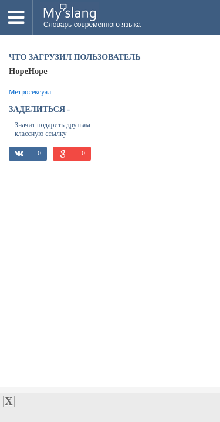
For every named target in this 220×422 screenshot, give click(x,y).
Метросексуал (30, 92)
